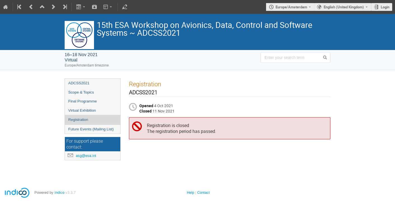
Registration (78, 120)
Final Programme (82, 101)
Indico (59, 192)
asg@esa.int (86, 155)
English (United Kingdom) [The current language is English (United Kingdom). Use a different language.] (344, 6)
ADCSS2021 (79, 83)
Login (385, 6)
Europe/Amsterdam (291, 6)
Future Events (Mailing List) (91, 129)
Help (190, 192)
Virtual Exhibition (82, 110)
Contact (203, 192)
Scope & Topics (81, 92)
